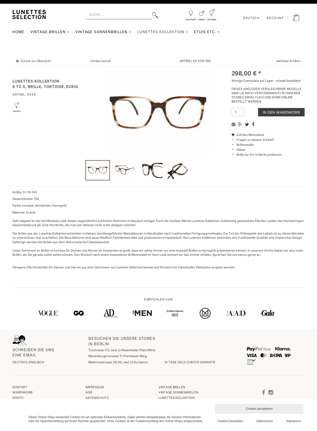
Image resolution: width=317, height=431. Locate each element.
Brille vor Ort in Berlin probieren (259, 154)
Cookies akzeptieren (259, 408)
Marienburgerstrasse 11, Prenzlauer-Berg (117, 356)
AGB (88, 392)
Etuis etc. (207, 32)
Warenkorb (22, 392)
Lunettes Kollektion (162, 32)
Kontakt (19, 387)
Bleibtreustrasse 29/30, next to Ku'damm (118, 362)
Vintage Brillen (49, 32)
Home (18, 32)
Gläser (241, 150)
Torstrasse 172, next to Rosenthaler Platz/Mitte (122, 350)
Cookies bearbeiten (230, 421)
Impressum (94, 387)
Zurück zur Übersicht (36, 61)
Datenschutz (97, 398)
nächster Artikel (288, 61)
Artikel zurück (101, 61)
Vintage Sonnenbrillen (103, 32)
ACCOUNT (275, 18)
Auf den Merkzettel (248, 135)
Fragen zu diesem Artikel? (253, 140)
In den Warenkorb (281, 112)
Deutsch (251, 18)
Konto (18, 398)
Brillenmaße (245, 145)
